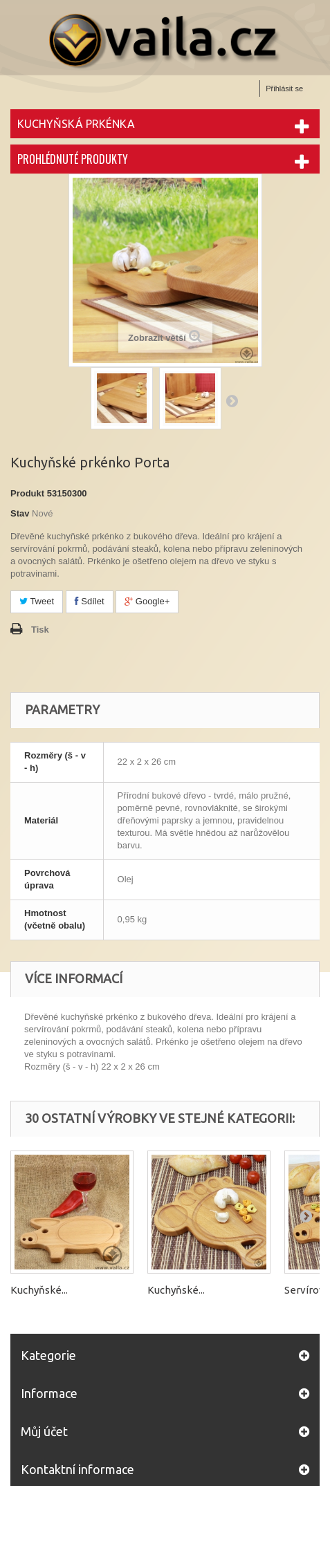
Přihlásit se (284, 88)
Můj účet (44, 1431)
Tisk (40, 629)
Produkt (27, 493)
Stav (19, 513)
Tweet (36, 601)
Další (232, 400)
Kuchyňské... (39, 1290)
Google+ (147, 601)
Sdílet (89, 601)
